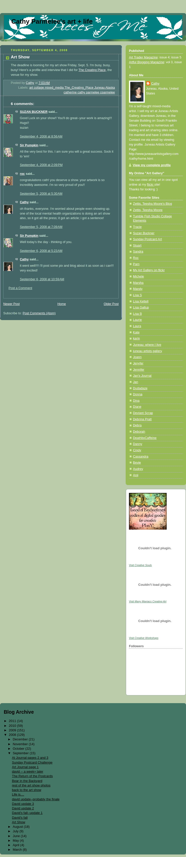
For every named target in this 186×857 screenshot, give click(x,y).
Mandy (138, 289)
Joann (137, 357)
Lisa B (137, 314)
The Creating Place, (92, 70)
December (21, 739)
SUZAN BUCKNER (34, 112)
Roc (135, 258)
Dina (136, 400)
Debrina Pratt (142, 419)
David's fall (19, 817)
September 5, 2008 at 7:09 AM (41, 227)
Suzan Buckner (144, 233)
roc (22, 174)
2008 (13, 735)
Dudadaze (140, 388)
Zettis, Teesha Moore (148, 210)
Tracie (137, 227)
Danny (137, 444)
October (19, 748)
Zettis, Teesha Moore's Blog (152, 203)
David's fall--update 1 (27, 813)
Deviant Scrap (143, 413)
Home (61, 304)
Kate (136, 332)
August (18, 827)
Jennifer (138, 369)
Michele (138, 276)
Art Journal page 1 (25, 767)
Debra (137, 425)
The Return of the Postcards (32, 776)
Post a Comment (20, 288)
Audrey (138, 469)
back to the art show (26, 790)
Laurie (137, 320)
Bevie (137, 462)
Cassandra (140, 456)
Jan (135, 382)
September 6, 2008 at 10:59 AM (42, 279)
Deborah (139, 431)
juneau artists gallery (147, 351)
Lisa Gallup (141, 307)
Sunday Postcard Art (147, 239)
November (21, 744)
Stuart (137, 245)
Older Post (111, 304)
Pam (136, 264)
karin (136, 338)
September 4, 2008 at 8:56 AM (41, 136)
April (16, 845)
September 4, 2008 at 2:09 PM (41, 165)
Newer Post (11, 304)
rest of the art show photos (31, 785)
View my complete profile (152, 165)
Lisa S (137, 295)
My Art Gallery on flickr (149, 270)
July (16, 831)
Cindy (137, 450)
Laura (137, 326)
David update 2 (23, 808)
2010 (13, 726)
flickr (150, 184)
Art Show (18, 822)
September (21, 753)
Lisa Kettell (141, 301)
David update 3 (23, 804)
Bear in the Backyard (27, 781)
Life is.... (18, 794)
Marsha (138, 283)
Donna (137, 394)
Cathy (24, 202)
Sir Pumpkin (29, 145)
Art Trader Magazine (143, 57)
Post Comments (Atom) (39, 313)
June (17, 836)
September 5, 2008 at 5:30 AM (41, 193)
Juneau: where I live (147, 345)
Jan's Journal (142, 376)
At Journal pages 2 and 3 (30, 758)
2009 (13, 730)
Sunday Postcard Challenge (32, 762)
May (16, 840)
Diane (137, 406)
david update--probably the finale (35, 799)
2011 (13, 721)
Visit (140, 565)
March (18, 849)
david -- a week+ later (27, 771)
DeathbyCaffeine (145, 438)
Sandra (138, 251)
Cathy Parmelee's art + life (51, 21)
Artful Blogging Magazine (146, 62)
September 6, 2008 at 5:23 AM (41, 251)
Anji (135, 475)
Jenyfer (138, 363)
